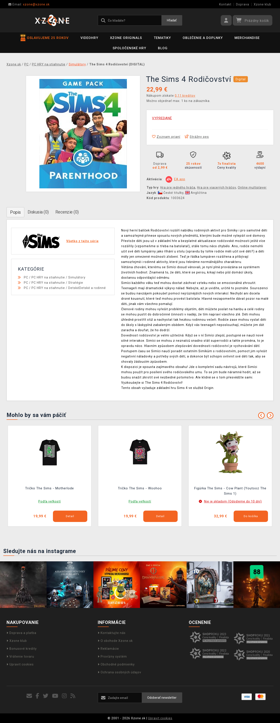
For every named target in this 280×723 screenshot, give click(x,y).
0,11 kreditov (185, 95)
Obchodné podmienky (116, 664)
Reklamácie (108, 648)
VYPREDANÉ (162, 118)
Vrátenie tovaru (20, 656)
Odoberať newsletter (162, 698)
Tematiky (162, 38)
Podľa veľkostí (49, 501)
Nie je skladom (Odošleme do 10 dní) (233, 501)
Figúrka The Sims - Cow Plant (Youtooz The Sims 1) (230, 490)
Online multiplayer (252, 187)
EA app (179, 179)
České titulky (171, 192)
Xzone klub (262, 4)
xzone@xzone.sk (29, 4)
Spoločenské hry (129, 48)
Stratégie (75, 282)
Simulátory (77, 277)
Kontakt (225, 4)
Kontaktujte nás (112, 633)
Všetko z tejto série (82, 241)
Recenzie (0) (67, 212)
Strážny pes (197, 137)
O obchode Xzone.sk (115, 640)
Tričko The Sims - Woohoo (140, 488)
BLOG (163, 48)
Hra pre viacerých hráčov (216, 187)
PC (26, 277)
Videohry (89, 38)
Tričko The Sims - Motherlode (49, 488)
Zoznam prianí (166, 137)
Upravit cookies (20, 664)
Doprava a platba (21, 633)
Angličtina (196, 192)
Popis (15, 212)
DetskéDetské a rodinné (87, 288)
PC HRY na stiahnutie (48, 277)
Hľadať (172, 20)
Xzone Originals (126, 38)
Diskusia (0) (38, 212)
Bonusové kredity (22, 648)
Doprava (242, 4)
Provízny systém (112, 656)
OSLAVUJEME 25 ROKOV (45, 38)
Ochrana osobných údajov (119, 672)
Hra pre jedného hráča (177, 187)
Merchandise (247, 38)
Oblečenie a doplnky (203, 38)
